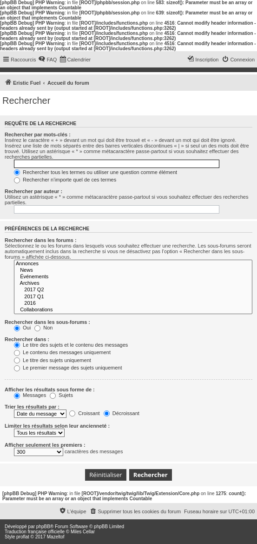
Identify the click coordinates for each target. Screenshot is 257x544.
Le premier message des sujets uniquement (68, 367)
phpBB (43, 526)
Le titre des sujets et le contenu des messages (71, 345)
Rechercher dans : (27, 339)
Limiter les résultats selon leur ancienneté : (57, 426)
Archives (133, 283)
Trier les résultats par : (32, 407)
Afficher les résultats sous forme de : (50, 389)
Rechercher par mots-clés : (38, 134)
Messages (30, 395)
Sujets (61, 395)
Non (43, 327)
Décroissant (121, 413)
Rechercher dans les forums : (41, 240)
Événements (133, 277)
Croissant (84, 413)
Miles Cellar (83, 531)
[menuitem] (47, 59)
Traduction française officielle (35, 531)
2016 (133, 303)
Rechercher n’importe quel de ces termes (65, 179)
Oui (22, 327)
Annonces (133, 264)
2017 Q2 (133, 290)
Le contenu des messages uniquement (62, 352)
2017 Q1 (133, 297)
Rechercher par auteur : (33, 191)
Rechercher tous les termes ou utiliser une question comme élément (95, 172)
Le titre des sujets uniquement (52, 360)
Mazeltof (56, 536)
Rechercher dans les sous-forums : (47, 322)
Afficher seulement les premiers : (45, 445)
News (133, 270)
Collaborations (133, 310)
